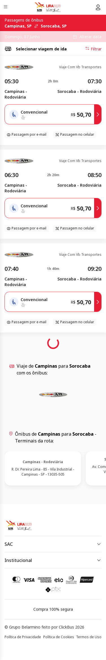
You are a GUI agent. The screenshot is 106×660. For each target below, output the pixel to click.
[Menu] (6, 7)
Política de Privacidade (23, 637)
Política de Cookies (58, 637)
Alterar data (90, 37)
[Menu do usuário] (98, 7)
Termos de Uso (88, 637)
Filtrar (93, 49)
